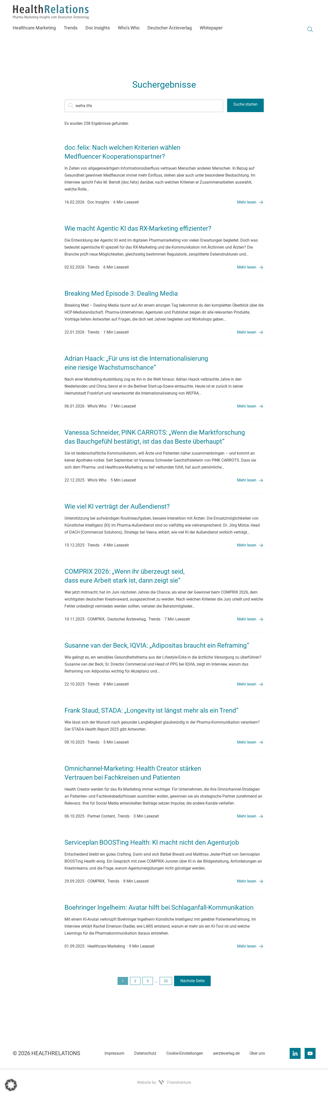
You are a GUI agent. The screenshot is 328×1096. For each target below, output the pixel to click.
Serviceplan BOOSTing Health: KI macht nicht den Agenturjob (152, 842)
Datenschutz (145, 1053)
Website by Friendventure (164, 1082)
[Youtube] (310, 1053)
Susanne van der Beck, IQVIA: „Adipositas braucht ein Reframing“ (157, 645)
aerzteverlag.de (226, 1053)
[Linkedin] (295, 1053)
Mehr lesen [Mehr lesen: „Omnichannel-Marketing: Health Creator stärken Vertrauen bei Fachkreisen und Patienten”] (246, 816)
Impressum (114, 1053)
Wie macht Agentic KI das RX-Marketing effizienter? (138, 228)
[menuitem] (36, 36)
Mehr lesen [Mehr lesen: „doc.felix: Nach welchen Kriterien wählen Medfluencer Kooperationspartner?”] (246, 202)
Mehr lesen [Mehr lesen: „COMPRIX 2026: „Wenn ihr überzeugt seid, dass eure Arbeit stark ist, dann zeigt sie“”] (246, 619)
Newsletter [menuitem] (121, 4)
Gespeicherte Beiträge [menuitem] (155, 4)
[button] (11, 1085)
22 (166, 981)
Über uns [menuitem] (78, 4)
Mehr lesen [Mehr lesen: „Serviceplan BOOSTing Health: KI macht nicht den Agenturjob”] (246, 881)
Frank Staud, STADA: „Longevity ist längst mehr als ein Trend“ (151, 710)
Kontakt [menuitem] (99, 4)
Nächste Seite (192, 980)
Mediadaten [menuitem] (54, 4)
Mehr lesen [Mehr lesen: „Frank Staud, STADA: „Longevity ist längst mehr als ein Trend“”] (246, 742)
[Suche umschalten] (310, 37)
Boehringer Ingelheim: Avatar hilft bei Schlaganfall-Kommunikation (159, 907)
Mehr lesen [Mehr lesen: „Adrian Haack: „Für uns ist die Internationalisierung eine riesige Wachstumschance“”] (246, 406)
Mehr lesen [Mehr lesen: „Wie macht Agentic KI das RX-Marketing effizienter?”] (246, 267)
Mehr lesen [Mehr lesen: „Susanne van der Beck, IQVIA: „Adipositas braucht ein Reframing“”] (246, 684)
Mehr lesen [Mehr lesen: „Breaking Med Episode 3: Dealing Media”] (246, 332)
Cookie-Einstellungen (184, 1053)
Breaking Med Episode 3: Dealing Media (121, 293)
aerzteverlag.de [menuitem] (25, 4)
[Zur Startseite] (60, 20)
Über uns (257, 1053)
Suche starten (245, 104)
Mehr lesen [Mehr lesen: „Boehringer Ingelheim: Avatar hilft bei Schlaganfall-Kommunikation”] (246, 946)
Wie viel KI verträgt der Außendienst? (117, 506)
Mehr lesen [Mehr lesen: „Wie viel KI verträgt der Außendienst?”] (246, 545)
